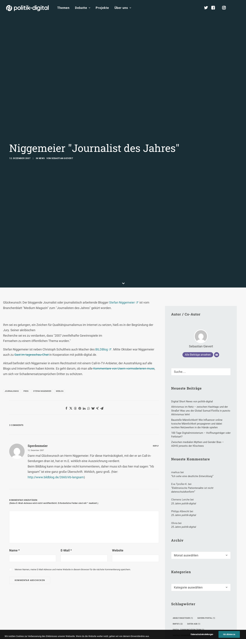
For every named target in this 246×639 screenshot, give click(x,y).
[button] (238, 8)
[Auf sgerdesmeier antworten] (156, 396)
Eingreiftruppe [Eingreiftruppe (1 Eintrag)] (181, 592)
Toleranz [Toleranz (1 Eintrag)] (179, 623)
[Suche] (201, 322)
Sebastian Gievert (62, 134)
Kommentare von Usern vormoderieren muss (123, 319)
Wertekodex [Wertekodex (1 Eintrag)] (180, 634)
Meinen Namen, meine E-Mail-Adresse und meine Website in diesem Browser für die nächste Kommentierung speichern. (73, 520)
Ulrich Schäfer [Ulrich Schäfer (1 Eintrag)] (199, 623)
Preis (26, 342)
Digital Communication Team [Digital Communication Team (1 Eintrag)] (188, 580)
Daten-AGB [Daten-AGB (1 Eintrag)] (193, 574)
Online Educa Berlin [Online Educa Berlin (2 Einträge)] (200, 611)
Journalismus (12, 342)
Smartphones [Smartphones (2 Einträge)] (181, 617)
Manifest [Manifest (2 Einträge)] (179, 611)
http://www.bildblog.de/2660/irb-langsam (56, 428)
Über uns (122, 8)
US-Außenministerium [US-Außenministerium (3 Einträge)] (211, 629)
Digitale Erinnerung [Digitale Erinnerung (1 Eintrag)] (184, 586)
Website (117, 501)
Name (14, 501)
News (42, 134)
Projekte (102, 8)
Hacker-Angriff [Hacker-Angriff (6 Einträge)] (182, 598)
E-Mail (66, 501)
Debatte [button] (82, 8)
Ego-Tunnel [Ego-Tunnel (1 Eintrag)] (207, 586)
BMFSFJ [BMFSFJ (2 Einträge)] (178, 574)
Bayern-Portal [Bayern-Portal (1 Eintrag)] (206, 569)
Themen (63, 8)
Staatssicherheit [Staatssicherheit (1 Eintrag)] (204, 617)
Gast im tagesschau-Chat (31, 305)
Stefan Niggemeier (122, 253)
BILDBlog (101, 300)
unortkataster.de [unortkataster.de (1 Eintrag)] (183, 629)
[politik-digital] (27, 8)
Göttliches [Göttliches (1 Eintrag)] (202, 592)
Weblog (59, 342)
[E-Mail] (216, 305)
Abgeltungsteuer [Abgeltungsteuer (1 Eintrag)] (183, 569)
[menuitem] (63, 8)
